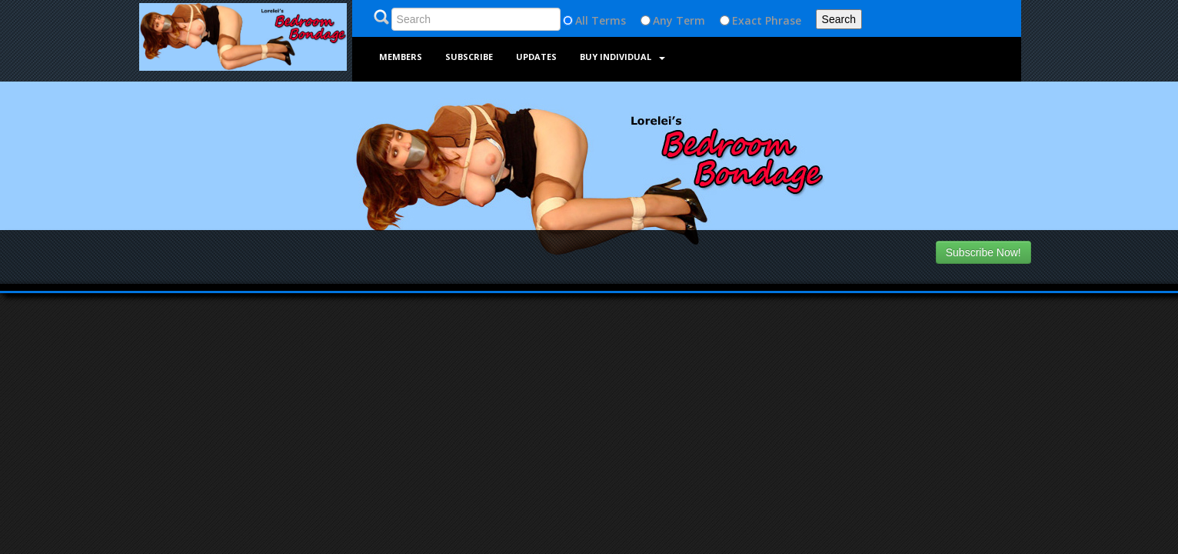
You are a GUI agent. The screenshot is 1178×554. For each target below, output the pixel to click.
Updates (536, 56)
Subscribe (469, 56)
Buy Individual (622, 56)
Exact (747, 20)
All (581, 20)
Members (400, 56)
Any (663, 20)
